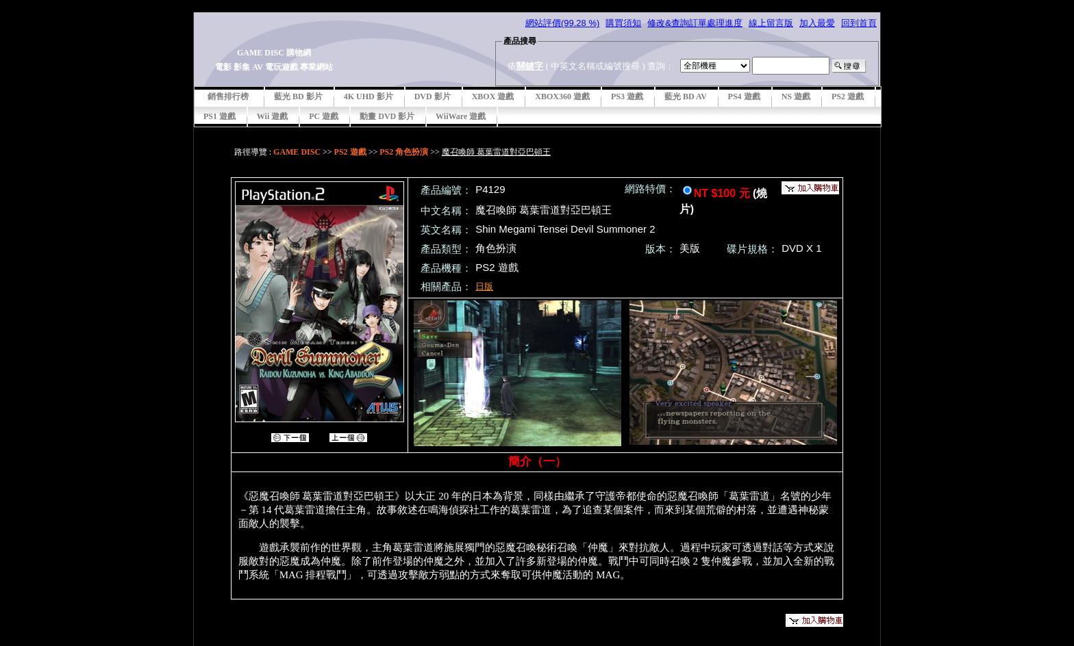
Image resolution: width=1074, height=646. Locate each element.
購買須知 (623, 23)
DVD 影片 (432, 96)
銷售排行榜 (228, 96)
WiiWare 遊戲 (461, 116)
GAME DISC (297, 152)
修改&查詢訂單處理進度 (694, 23)
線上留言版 (771, 23)
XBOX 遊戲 (493, 96)
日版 (484, 286)
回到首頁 (859, 23)
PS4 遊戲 (744, 96)
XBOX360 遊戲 (562, 96)
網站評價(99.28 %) (562, 23)
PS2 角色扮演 (403, 152)
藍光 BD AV (685, 96)
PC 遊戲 (323, 116)
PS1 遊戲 (219, 116)
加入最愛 (817, 23)
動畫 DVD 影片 (387, 116)
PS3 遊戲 (627, 96)
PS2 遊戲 (847, 96)
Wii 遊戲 (272, 116)
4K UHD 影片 (368, 96)
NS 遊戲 (795, 96)
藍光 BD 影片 (298, 96)
